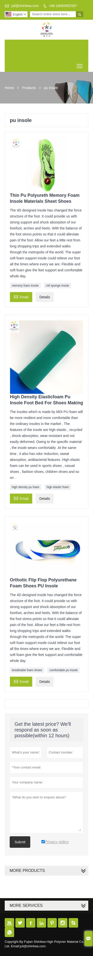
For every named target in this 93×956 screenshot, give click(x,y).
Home (9, 88)
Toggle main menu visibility (80, 64)
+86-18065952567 (63, 6)
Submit (20, 842)
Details (44, 297)
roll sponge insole (57, 285)
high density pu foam (25, 487)
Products (29, 88)
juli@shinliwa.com (25, 6)
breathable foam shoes (27, 670)
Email (21, 296)
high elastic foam (58, 487)
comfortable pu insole (63, 670)
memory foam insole (25, 285)
